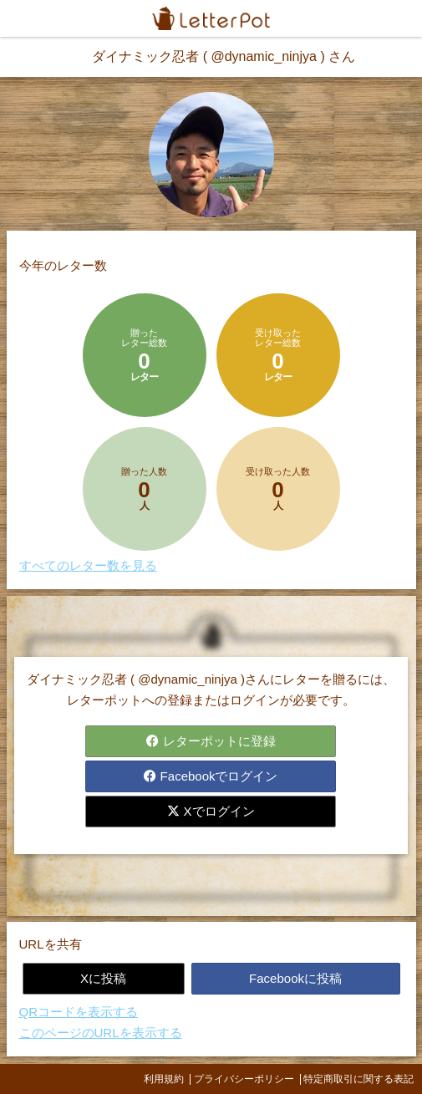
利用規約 (164, 1079)
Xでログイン (210, 811)
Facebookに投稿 (295, 978)
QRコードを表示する (79, 1012)
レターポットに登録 (210, 741)
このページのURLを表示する (100, 1032)
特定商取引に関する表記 (358, 1079)
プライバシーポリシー (244, 1079)
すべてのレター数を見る (88, 565)
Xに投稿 (103, 978)
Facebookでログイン (210, 776)
